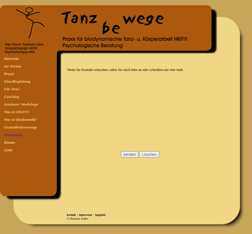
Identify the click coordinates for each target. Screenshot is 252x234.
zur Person (12, 66)
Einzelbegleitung (17, 81)
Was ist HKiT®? (17, 112)
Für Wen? (12, 89)
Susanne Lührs (79, 218)
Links (8, 150)
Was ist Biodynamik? (20, 119)
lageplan (100, 214)
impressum (85, 214)
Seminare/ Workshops (21, 104)
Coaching (11, 96)
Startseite (11, 58)
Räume (9, 142)
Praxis (9, 74)
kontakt (71, 214)
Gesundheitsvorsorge (20, 127)
